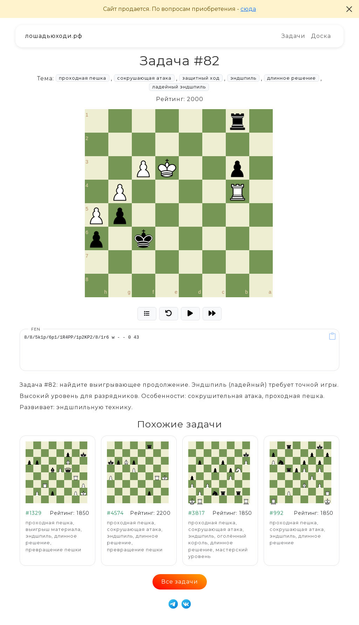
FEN (35, 329)
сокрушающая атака (144, 78)
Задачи (293, 36)
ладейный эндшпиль (179, 86)
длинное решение (291, 78)
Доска (321, 36)
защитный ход (200, 78)
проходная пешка (82, 78)
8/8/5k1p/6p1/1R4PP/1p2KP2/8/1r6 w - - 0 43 (179, 350)
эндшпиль (243, 78)
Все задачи (179, 581)
